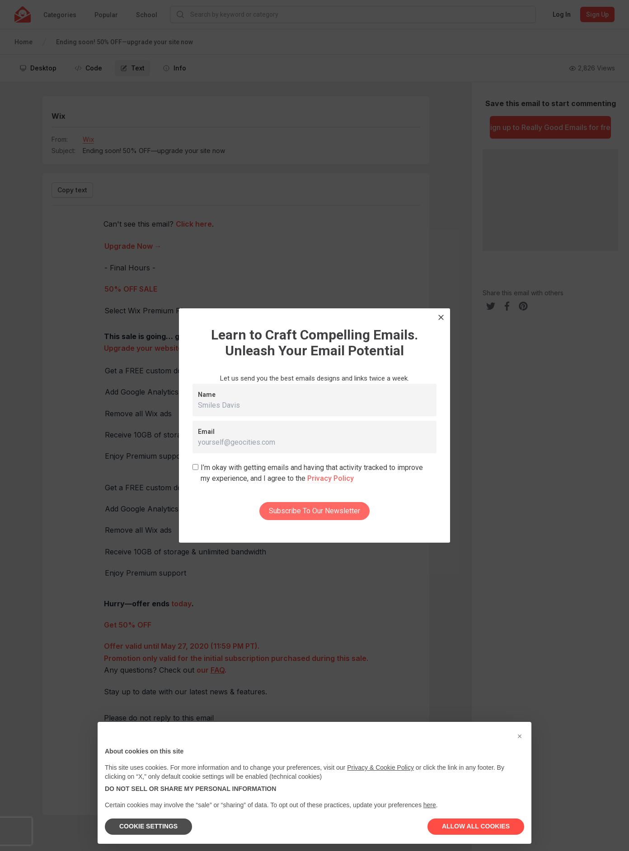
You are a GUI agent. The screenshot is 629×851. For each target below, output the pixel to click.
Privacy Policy (330, 478)
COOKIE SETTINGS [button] (148, 826)
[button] (519, 736)
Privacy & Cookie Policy (380, 767)
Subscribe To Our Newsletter (314, 511)
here (429, 805)
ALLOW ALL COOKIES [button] (476, 826)
